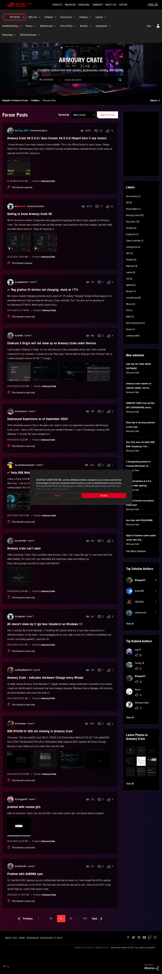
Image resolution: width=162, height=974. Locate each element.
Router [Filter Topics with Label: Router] (129, 329)
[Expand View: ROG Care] (39, 17)
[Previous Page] (24, 919)
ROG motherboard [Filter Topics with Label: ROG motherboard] (134, 323)
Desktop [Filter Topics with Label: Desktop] (130, 228)
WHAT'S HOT (111, 4)
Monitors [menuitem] (84, 26)
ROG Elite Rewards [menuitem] (28, 35)
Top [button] (7, 966)
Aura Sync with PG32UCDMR (139, 520)
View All (130, 783)
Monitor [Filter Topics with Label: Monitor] (129, 291)
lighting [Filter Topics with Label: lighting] (129, 285)
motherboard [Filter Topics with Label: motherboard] (132, 297)
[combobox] (93, 79)
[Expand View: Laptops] (105, 17)
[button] (130, 750)
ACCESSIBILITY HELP (51, 937)
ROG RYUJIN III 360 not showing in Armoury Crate (40, 731)
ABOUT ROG (11, 937)
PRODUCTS (57, 4)
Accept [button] (103, 495)
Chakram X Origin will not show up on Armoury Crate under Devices (51, 343)
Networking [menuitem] (7, 35)
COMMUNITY (97, 4)
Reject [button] (58, 495)
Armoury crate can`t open (24, 548)
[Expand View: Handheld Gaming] (20, 26)
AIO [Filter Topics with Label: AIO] (127, 202)
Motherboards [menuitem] (46, 26)
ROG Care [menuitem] (33, 17)
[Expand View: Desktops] (90, 17)
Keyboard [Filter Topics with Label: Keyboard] (130, 266)
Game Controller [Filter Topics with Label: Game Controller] (133, 240)
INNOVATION (70, 4)
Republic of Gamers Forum (15, 100)
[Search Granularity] (50, 79)
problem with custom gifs (23, 807)
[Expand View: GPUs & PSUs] (74, 26)
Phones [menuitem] (29, 26)
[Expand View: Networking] (14, 35)
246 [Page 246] (85, 918)
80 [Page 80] (51, 918)
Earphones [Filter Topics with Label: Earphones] (131, 234)
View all (130, 623)
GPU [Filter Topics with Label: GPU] (128, 253)
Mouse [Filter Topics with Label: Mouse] (129, 304)
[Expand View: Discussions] (74, 17)
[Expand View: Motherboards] (55, 26)
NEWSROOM (32, 937)
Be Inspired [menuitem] (15, 17)
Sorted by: (63, 114)
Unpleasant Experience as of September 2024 (37, 419)
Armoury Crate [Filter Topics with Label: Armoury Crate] (132, 215)
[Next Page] (98, 919)
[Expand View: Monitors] (90, 26)
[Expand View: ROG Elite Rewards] (38, 35)
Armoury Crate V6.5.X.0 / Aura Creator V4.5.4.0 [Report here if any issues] (57, 138)
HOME (22, 937)
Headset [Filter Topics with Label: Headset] (130, 259)
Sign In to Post (107, 114)
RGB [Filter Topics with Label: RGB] (128, 316)
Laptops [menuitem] (99, 17)
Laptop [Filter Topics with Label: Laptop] (129, 272)
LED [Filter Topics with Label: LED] (127, 278)
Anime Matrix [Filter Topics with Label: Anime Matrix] (132, 209)
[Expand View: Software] (55, 17)
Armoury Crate (48, 181)
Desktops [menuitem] (83, 17)
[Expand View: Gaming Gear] (109, 26)
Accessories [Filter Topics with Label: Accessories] (132, 196)
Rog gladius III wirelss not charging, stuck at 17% (44, 290)
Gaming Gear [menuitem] (101, 26)
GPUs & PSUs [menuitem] (66, 26)
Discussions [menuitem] (66, 17)
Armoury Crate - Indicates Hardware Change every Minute (45, 677)
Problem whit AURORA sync (25, 874)
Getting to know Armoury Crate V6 (29, 214)
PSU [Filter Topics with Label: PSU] (128, 310)
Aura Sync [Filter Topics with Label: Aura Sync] (130, 221)
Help (149, 26)
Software (35, 100)
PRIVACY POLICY (102, 947)
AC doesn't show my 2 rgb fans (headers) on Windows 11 (45, 624)
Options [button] (154, 100)
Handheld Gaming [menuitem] (10, 26)
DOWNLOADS (84, 4)
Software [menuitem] (49, 17)
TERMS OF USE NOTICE (84, 947)
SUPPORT (123, 4)
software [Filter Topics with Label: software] (130, 335)
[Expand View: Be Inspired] (23, 17)
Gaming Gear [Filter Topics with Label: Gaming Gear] (131, 247)
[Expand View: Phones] (35, 26)
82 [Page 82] (71, 918)
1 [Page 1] (38, 918)
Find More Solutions (136, 551)
